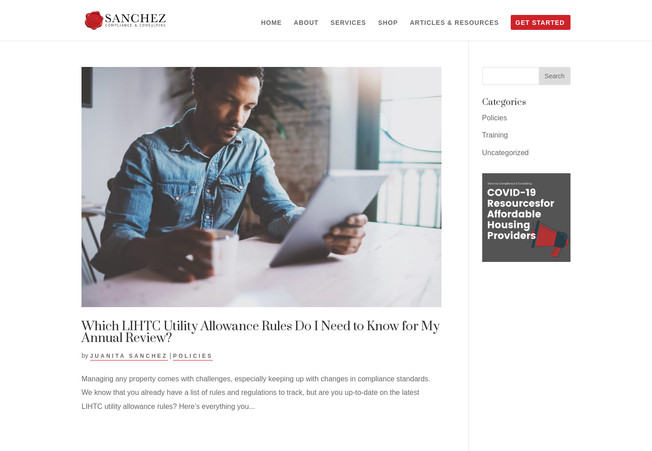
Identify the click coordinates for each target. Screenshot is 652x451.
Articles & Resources (454, 22)
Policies (193, 356)
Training (495, 135)
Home (271, 22)
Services (348, 22)
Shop (388, 22)
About (306, 22)
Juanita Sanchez (129, 356)
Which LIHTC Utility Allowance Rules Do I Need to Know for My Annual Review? (261, 332)
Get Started (540, 22)
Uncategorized (505, 153)
